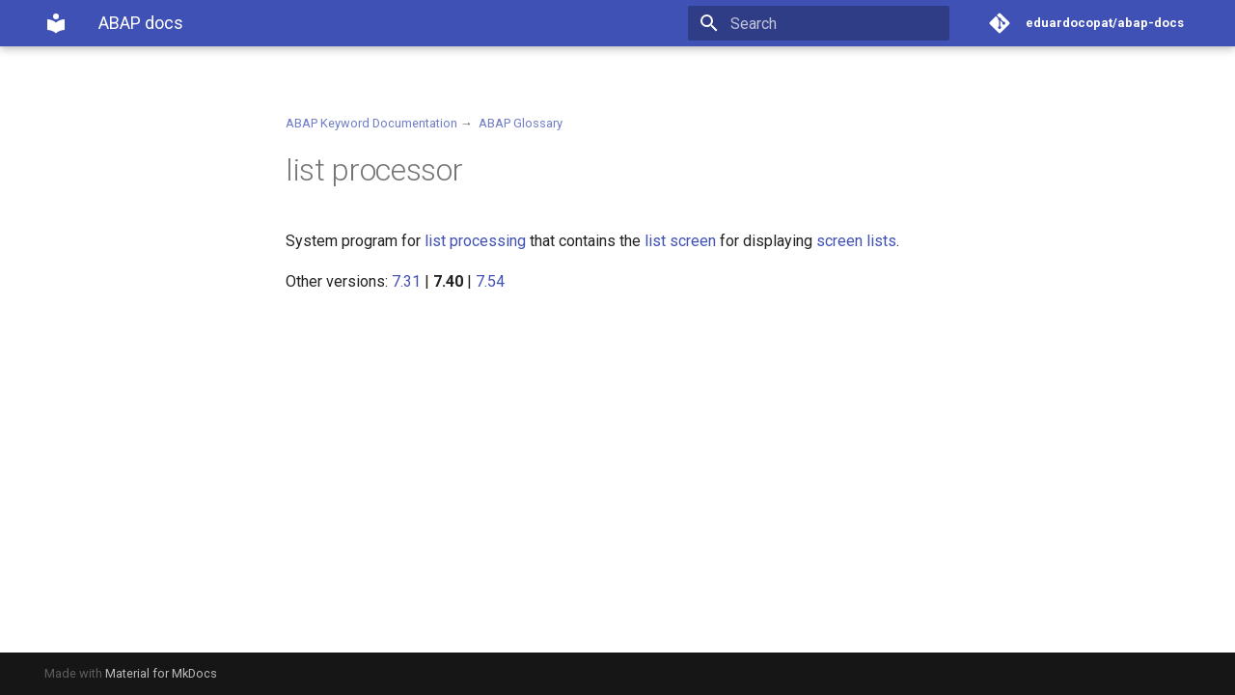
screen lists (856, 241)
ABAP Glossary (521, 123)
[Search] (836, 23)
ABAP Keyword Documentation (371, 123)
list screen (680, 241)
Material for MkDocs (161, 673)
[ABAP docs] (56, 23)
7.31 (406, 281)
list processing (475, 241)
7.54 (490, 281)
